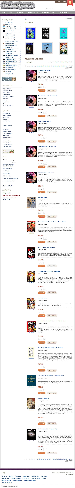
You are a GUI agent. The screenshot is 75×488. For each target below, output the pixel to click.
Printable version (68, 18)
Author (4, 103)
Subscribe (10, 185)
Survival (6, 63)
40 (69, 66)
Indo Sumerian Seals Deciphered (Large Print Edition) (51, 375)
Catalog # (57, 61)
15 (37, 66)
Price (66, 61)
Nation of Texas (6, 141)
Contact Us (19, 12)
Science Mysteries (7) (9, 59)
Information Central (48, 12)
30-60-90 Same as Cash (7, 482)
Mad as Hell (6, 135)
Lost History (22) (8, 49)
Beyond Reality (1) (8, 31)
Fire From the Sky (42, 298)
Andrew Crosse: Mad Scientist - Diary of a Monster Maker (52, 221)
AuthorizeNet (26, 476)
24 (55, 66)
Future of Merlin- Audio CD (44, 121)
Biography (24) (8, 33)
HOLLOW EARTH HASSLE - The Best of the (49, 271)
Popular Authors (9, 57)
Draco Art (5, 139)
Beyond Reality (31, 18)
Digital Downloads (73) (10, 39)
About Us (11, 476)
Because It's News (7, 137)
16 (39, 66)
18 (43, 66)
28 (64, 66)
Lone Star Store (6, 142)
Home (4, 12)
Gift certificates (6, 113)
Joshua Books (6, 92)
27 (62, 66)
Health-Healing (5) (8, 43)
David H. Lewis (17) (9, 37)
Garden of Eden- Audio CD (44, 70)
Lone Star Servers (7, 146)
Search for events (7, 115)
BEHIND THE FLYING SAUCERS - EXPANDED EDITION (52, 321)
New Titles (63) (8, 22)
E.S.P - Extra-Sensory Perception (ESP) (47, 429)
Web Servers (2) (9, 73)
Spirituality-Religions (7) (10, 61)
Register (64, 1)
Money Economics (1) (9, 51)
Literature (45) (8, 47)
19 (45, 66)
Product (62, 61)
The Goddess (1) (8, 67)
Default (70, 61)
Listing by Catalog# (35, 478)
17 (41, 66)
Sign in (58, 1)
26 (60, 66)
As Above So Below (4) (9, 29)
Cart (10, 12)
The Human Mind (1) (9, 69)
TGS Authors (7, 25)
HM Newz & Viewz (7, 133)
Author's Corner (5, 478)
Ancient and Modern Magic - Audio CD (47, 95)
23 (53, 66)
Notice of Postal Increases (30, 480)
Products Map (6, 121)
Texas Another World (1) (10, 65)
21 (49, 66)
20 (47, 66)
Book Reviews (44, 476)
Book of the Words (42, 197)
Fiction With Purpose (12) (11, 41)
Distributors (6, 100)
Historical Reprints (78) (10, 45)
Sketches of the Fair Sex (43, 398)
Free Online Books (17, 480)
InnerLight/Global (7, 90)
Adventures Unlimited (8, 96)
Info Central (6, 129)
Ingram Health (6, 94)
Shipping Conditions (16, 478)
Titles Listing (26, 478)
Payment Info (18, 476)
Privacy (44, 478)
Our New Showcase (32, 12)
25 (58, 66)
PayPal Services (35, 476)
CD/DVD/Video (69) (10, 35)
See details (31, 81)
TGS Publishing (6, 88)
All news (5, 185)
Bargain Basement (7, 125)
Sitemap (5, 119)
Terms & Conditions (6, 480)
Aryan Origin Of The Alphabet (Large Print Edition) (50, 347)
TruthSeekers (6, 102)
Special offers (6, 117)
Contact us (4, 476)
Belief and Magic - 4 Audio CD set (46, 172)
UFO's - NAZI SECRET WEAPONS (46, 247)
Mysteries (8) (7, 53)
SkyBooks (5, 98)
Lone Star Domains (7, 144)
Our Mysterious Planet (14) (10, 55)
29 (66, 66)
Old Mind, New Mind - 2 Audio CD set (47, 146)
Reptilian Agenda (7, 131)
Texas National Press (8, 105)
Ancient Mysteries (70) (9, 26)
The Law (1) (7, 71)
